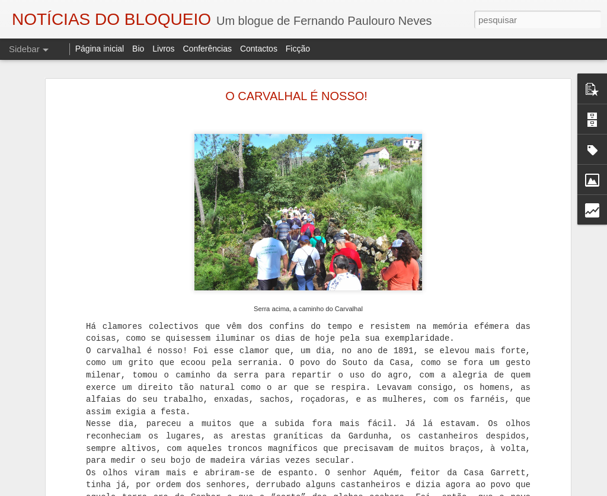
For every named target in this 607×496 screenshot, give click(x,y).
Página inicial (99, 48)
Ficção (298, 48)
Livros (163, 48)
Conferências (207, 48)
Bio (138, 48)
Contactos (258, 48)
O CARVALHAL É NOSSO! (296, 94)
